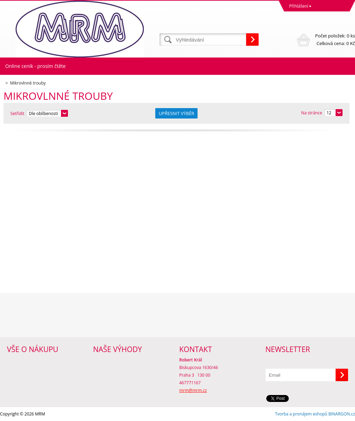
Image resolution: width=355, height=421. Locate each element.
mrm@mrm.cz (193, 390)
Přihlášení (298, 6)
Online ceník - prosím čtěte (35, 66)
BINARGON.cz (341, 414)
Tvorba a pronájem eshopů (301, 414)
